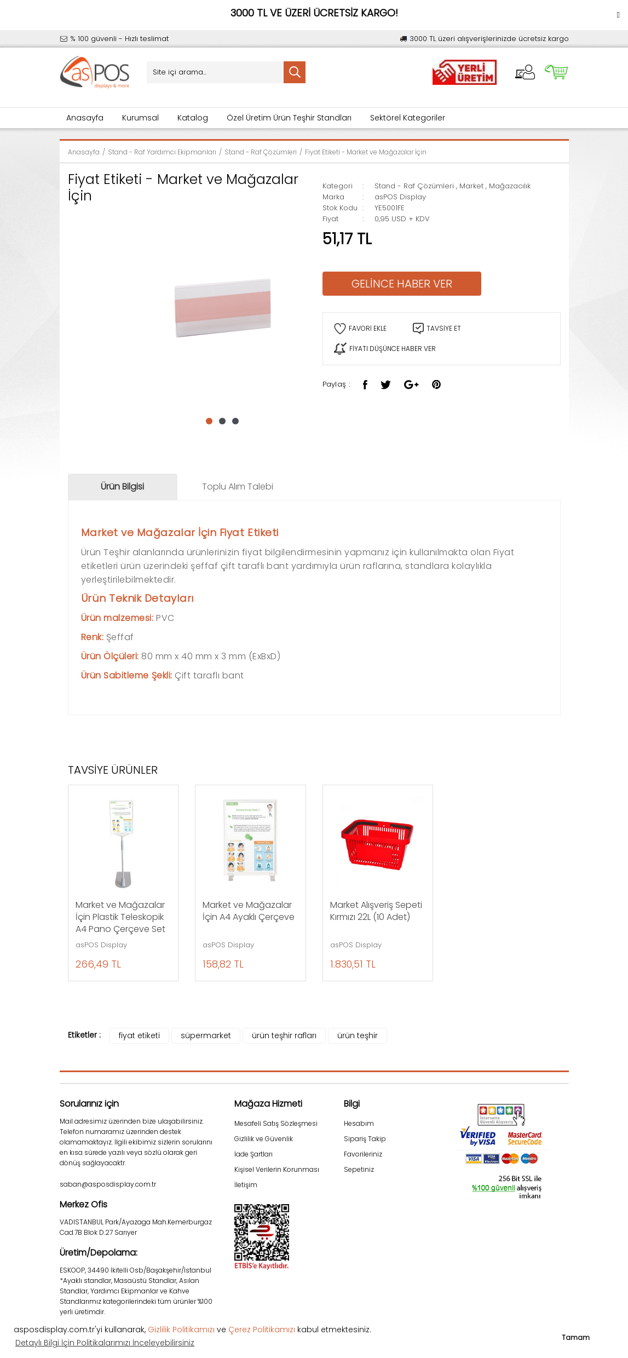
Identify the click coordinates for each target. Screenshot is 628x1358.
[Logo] (95, 72)
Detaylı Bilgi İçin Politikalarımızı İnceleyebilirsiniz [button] (104, 1342)
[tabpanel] (222, 306)
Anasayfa (84, 117)
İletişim (245, 1184)
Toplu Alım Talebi (237, 486)
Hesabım (359, 1123)
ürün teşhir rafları (284, 1035)
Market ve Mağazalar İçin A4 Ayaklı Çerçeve (249, 911)
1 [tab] (209, 421)
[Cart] (556, 72)
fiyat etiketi (139, 1035)
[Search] (226, 72)
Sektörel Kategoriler (407, 117)
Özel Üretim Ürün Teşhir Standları (289, 117)
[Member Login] (525, 72)
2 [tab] (222, 421)
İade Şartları (253, 1154)
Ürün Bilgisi (122, 486)
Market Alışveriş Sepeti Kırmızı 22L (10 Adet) (376, 911)
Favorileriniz (363, 1154)
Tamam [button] (576, 1337)
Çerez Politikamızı (261, 1329)
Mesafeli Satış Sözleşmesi (276, 1123)
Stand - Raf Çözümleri (414, 186)
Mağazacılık (510, 186)
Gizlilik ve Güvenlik (263, 1138)
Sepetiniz (359, 1169)
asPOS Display (400, 197)
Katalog (192, 117)
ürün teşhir (357, 1035)
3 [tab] (235, 421)
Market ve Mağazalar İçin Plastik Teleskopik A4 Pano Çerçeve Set (120, 917)
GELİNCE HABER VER (402, 283)
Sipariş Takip (365, 1138)
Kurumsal (140, 117)
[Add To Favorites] (360, 329)
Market (471, 186)
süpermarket (206, 1035)
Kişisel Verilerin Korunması (276, 1169)
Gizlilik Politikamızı (181, 1329)
